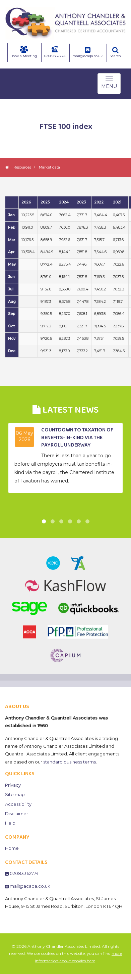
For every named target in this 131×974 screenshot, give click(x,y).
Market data (49, 167)
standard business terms (69, 761)
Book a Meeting (23, 52)
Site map (15, 794)
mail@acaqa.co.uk (87, 52)
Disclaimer (16, 813)
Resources (22, 167)
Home (12, 848)
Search (115, 52)
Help (10, 823)
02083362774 (54, 52)
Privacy (13, 785)
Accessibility (18, 804)
